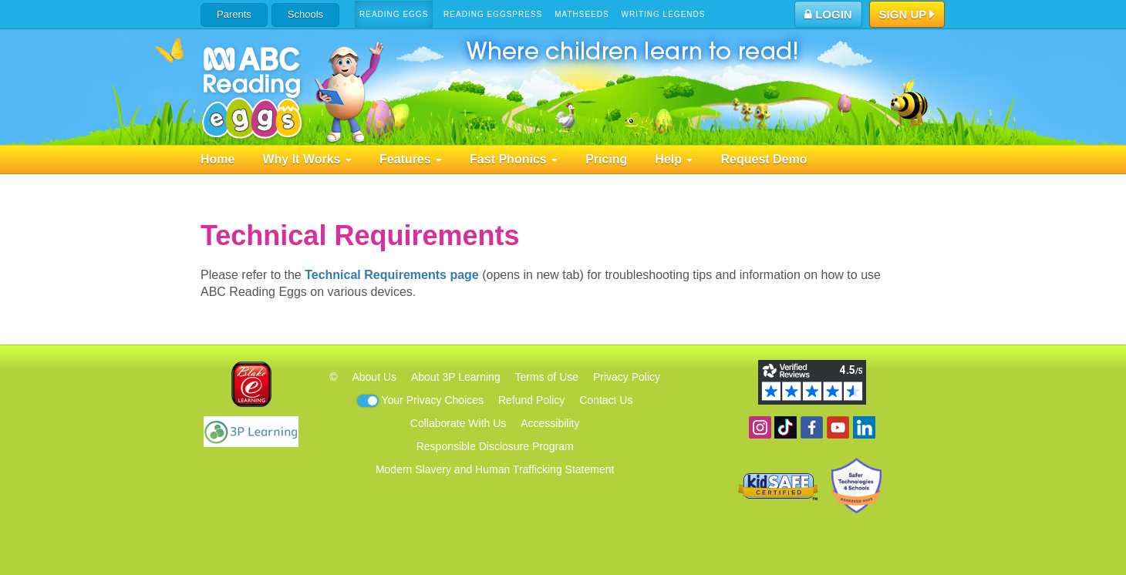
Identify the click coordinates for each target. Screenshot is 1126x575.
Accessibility (550, 423)
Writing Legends (664, 14)
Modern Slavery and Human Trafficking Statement (495, 469)
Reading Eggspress (492, 14)
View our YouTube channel (838, 427)
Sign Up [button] (907, 15)
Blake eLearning (251, 384)
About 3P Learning (456, 377)
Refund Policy (531, 400)
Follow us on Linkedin (864, 427)
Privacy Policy (626, 377)
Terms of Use (546, 377)
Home (217, 159)
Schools (305, 14)
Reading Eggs (393, 14)
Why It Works (307, 159)
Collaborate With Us (458, 423)
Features (410, 159)
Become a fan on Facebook (812, 427)
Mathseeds (582, 14)
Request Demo (763, 159)
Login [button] (828, 14)
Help (674, 159)
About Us (374, 377)
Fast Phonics (514, 159)
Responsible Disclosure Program (495, 446)
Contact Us (605, 400)
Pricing (606, 159)
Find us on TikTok (785, 427)
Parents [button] (234, 14)
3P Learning (251, 431)
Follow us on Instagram (760, 427)
